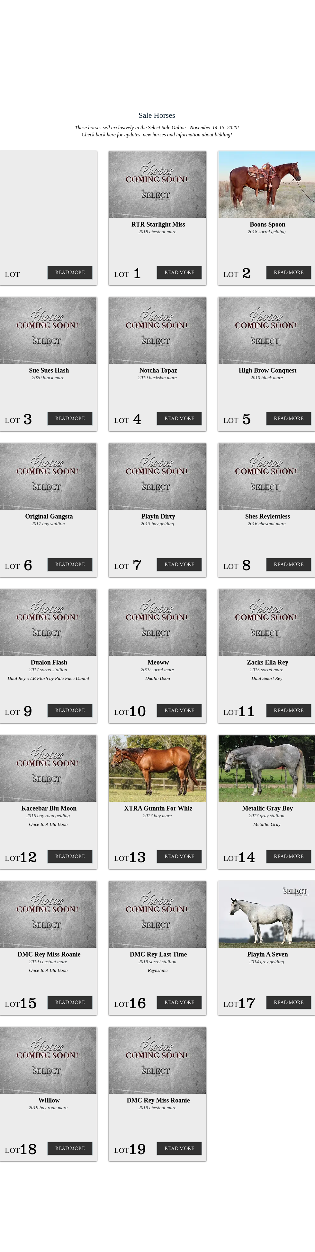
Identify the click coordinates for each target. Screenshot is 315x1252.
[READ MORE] (70, 418)
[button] (70, 272)
